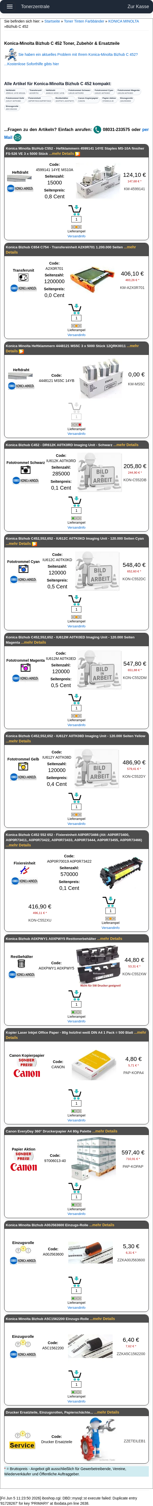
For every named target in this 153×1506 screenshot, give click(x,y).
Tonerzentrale (35, 6)
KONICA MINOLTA (123, 21)
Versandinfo (76, 236)
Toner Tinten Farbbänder (84, 21)
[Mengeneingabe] (76, 219)
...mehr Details (61, 153)
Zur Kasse (138, 6)
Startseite (52, 21)
